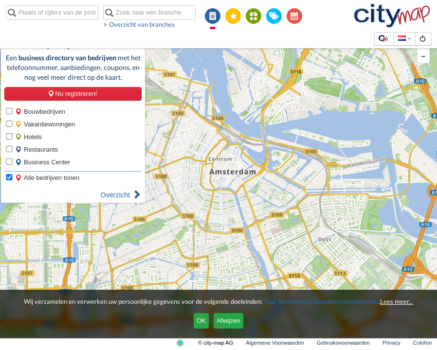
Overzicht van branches (142, 24)
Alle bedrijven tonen (47, 177)
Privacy (391, 343)
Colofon (422, 343)
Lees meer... (396, 301)
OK (201, 320)
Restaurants (36, 149)
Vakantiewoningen (45, 124)
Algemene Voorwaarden (275, 343)
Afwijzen (228, 320)
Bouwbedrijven (40, 111)
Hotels (28, 136)
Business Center (42, 162)
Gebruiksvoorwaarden (343, 343)
